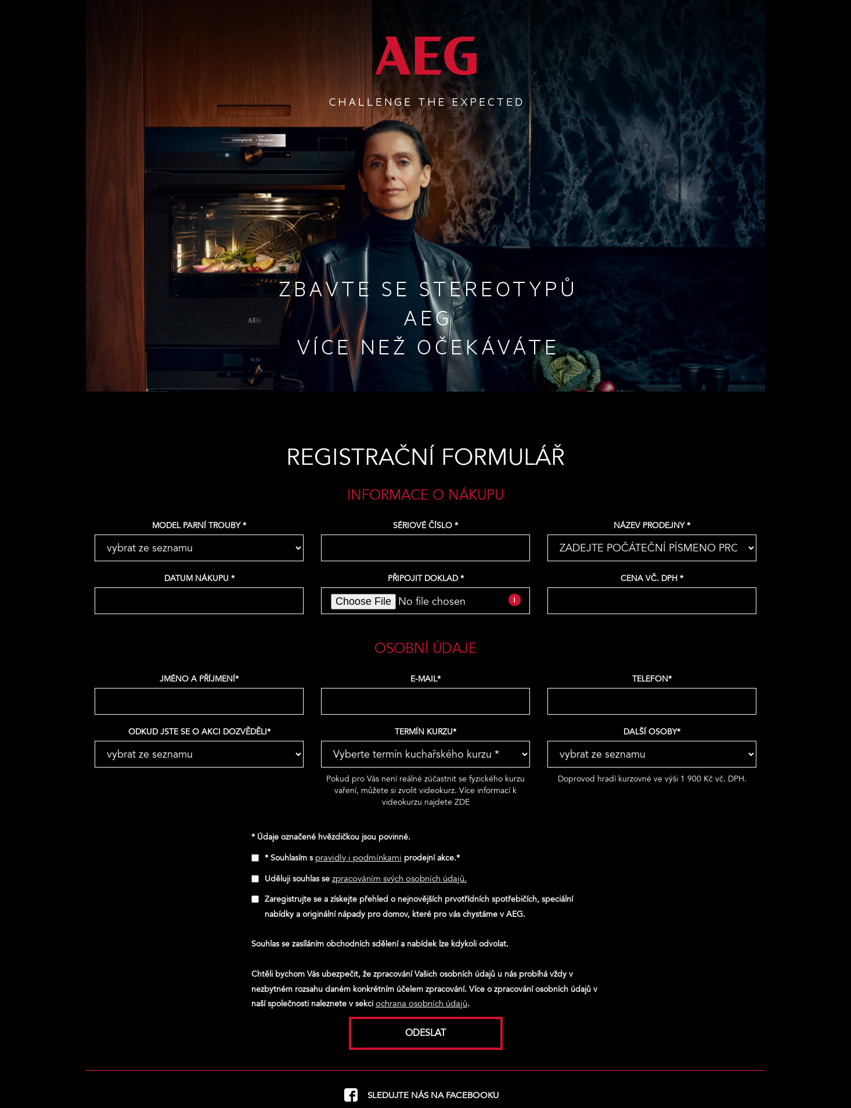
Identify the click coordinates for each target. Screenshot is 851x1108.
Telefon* (652, 678)
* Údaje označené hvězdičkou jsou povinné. (330, 836)
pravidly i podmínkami (358, 857)
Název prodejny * (652, 525)
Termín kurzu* (425, 731)
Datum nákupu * (199, 578)
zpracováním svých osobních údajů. (399, 878)
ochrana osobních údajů (421, 1003)
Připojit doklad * (426, 578)
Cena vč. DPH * (652, 578)
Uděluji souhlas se (366, 878)
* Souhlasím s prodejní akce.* (362, 857)
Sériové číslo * (425, 525)
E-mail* (425, 678)
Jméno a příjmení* (199, 678)
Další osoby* (651, 731)
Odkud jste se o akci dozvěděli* (199, 731)
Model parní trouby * (199, 525)
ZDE (462, 802)
